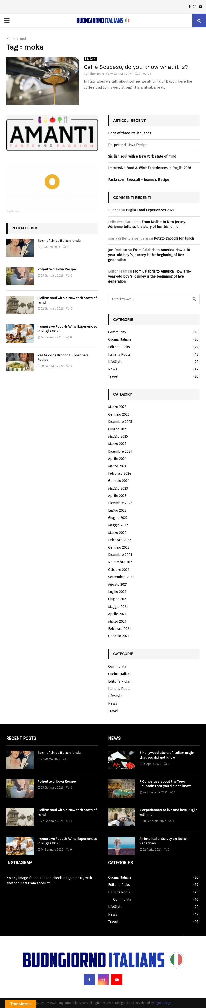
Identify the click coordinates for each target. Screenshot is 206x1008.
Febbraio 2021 (119, 629)
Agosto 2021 (118, 584)
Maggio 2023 (118, 488)
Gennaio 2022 (118, 547)
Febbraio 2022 (119, 540)
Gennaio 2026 (119, 414)
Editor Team (96, 74)
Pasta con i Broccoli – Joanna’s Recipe (138, 180)
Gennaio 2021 (118, 636)
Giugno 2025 (118, 429)
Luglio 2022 (117, 510)
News (112, 369)
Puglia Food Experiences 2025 (150, 210)
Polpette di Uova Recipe (56, 269)
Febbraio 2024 (119, 473)
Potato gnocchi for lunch (174, 238)
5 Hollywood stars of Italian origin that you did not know (166, 755)
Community (117, 332)
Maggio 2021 (118, 607)
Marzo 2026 (117, 407)
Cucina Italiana (119, 339)
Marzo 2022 (117, 533)
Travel (113, 376)
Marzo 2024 (117, 466)
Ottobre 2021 (118, 570)
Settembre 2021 (121, 577)
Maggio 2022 (118, 525)
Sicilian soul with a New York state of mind (142, 156)
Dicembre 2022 (120, 503)
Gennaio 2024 (119, 481)
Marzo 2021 (117, 621)
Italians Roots (119, 354)
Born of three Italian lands (59, 241)
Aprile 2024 (117, 459)
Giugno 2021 (118, 599)
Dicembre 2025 (120, 422)
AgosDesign (163, 1003)
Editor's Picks (119, 347)
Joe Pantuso (117, 250)
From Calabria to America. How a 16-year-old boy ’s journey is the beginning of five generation (149, 255)
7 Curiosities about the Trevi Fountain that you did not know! (165, 783)
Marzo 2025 (117, 444)
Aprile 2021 (117, 614)
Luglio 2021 (117, 592)
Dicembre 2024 (120, 451)
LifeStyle (90, 58)
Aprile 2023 (117, 496)
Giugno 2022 (118, 518)
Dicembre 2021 (120, 555)
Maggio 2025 (118, 436)
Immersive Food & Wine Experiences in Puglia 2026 (149, 168)
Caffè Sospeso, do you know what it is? (136, 66)
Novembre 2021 (121, 562)
